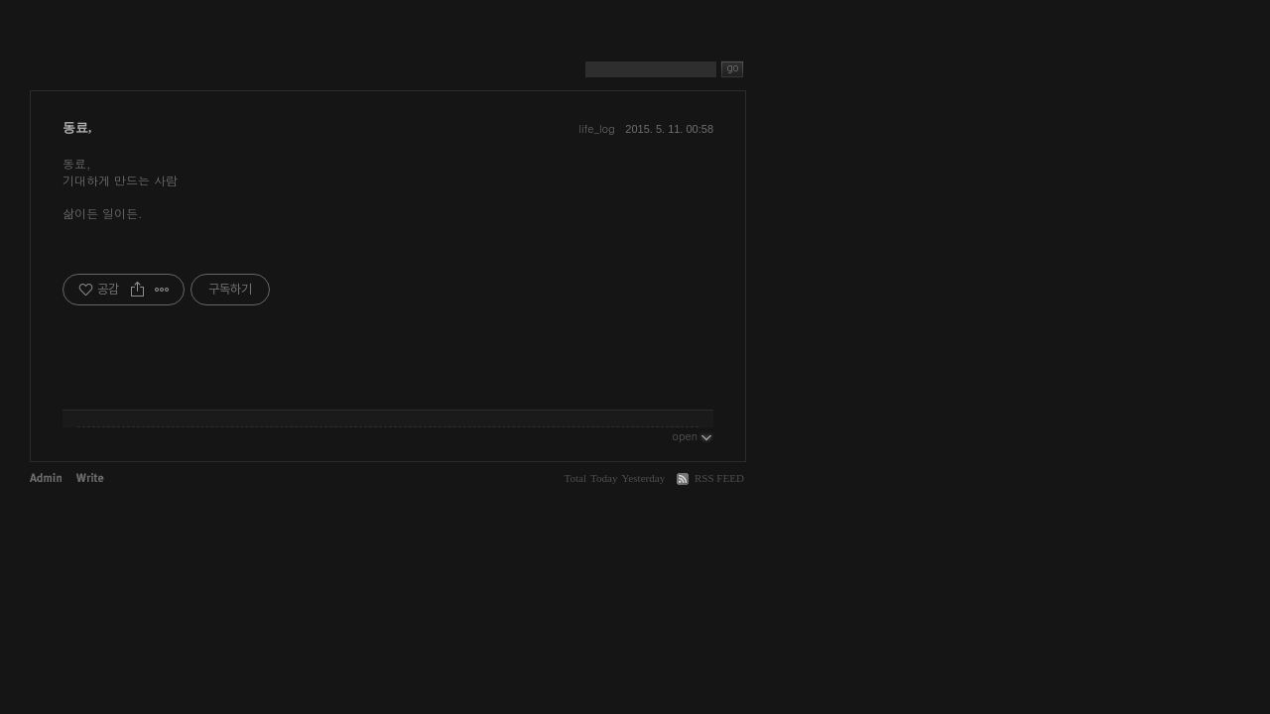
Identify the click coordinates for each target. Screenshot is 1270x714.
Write (90, 478)
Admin (46, 478)
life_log (596, 128)
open (692, 435)
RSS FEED (719, 478)
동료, (77, 127)
